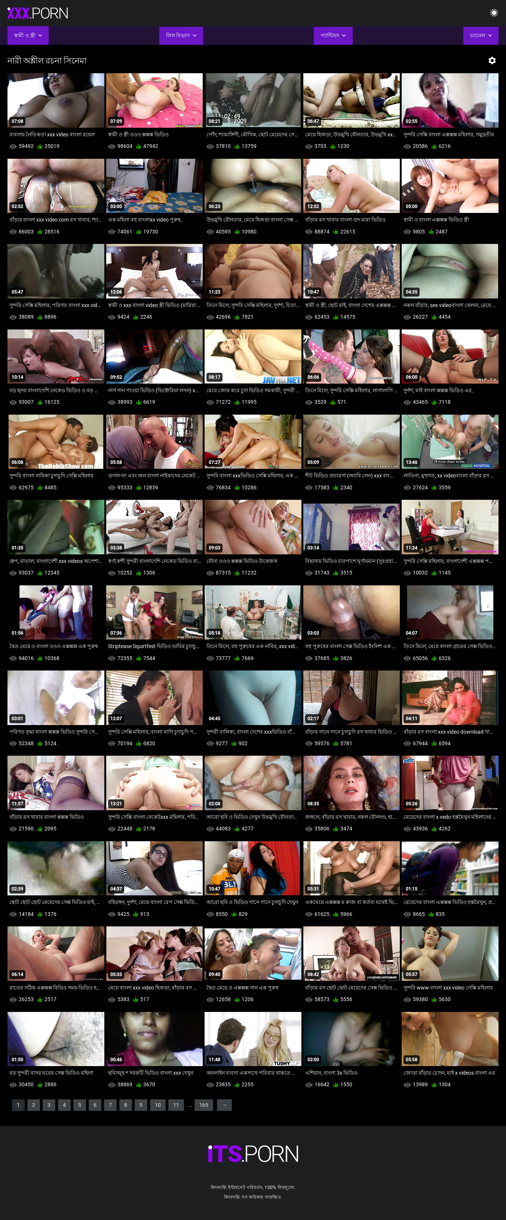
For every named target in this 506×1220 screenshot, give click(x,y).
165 (203, 1105)
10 (158, 1105)
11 (176, 1105)
